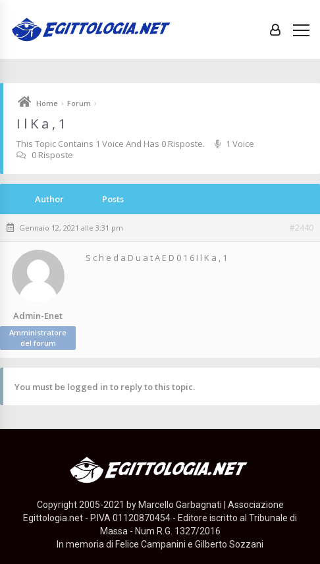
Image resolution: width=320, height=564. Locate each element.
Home (47, 103)
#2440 (301, 228)
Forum (79, 103)
